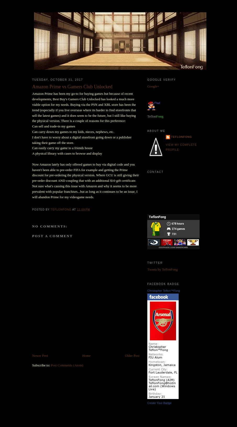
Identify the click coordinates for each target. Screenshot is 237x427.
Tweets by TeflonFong (162, 269)
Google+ (153, 86)
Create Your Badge (159, 403)
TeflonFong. (174, 194)
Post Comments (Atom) (67, 365)
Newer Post (40, 356)
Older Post (132, 356)
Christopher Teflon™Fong (163, 290)
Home (86, 356)
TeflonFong (181, 137)
